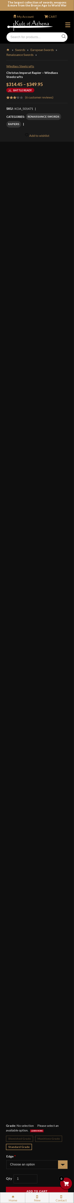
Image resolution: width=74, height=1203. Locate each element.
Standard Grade (19, 464)
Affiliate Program (22, 1115)
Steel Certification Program (29, 1065)
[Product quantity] (25, 496)
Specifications (20, 808)
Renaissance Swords (20, 54)
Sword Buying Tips (23, 1048)
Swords (20, 50)
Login (10, 975)
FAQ (13, 995)
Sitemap (16, 1140)
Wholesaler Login (33, 975)
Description (18, 556)
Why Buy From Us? (23, 986)
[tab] (37, 555)
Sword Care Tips (21, 1057)
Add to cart (37, 508)
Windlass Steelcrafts (20, 66)
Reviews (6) (17, 843)
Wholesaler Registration (26, 1123)
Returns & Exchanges (24, 1040)
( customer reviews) (39, 97)
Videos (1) (16, 825)
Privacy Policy (20, 1090)
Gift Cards (17, 1019)
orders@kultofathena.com (24, 965)
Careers (15, 1131)
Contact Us (18, 1148)
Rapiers (13, 124)
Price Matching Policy (25, 1081)
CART (52, 16)
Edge (10, 474)
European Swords (42, 50)
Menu (67, 25)
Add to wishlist (37, 135)
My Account (25, 16)
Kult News (17, 1011)
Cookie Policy (19, 1098)
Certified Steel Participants (28, 1073)
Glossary (16, 1003)
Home (8, 49)
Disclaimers (18, 1106)
